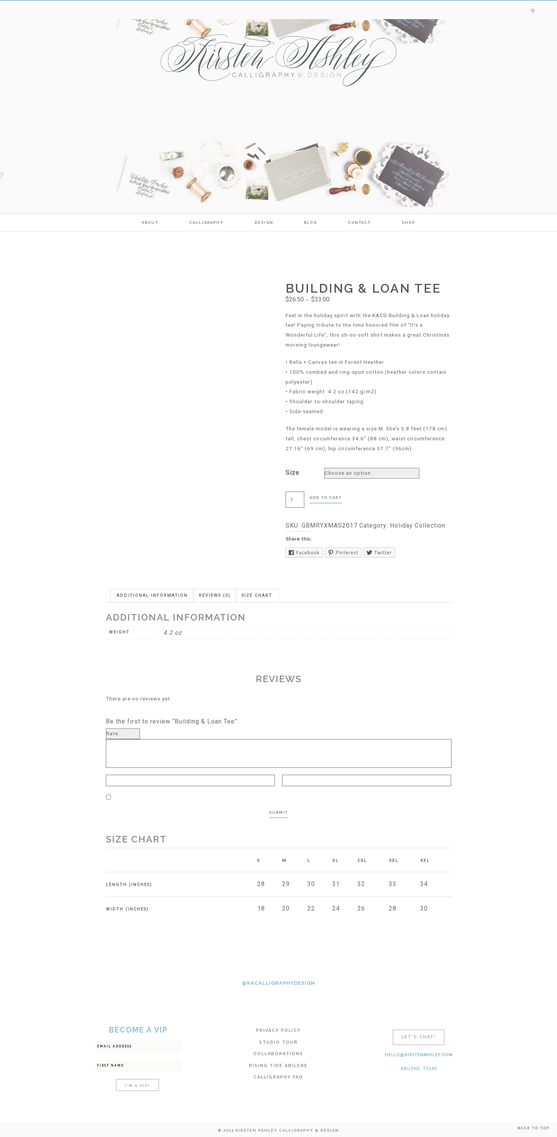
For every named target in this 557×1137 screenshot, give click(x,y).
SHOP (408, 222)
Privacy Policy (278, 1030)
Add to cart (326, 497)
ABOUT (150, 222)
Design (264, 222)
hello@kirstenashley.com (419, 1054)
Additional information (152, 595)
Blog (310, 222)
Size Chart (257, 595)
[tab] (152, 595)
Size (292, 472)
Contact (359, 222)
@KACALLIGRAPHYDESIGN (278, 983)
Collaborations (278, 1053)
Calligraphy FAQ (278, 1077)
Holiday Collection (417, 525)
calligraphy (206, 222)
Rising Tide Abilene (278, 1065)
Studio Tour (278, 1042)
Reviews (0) (215, 595)
